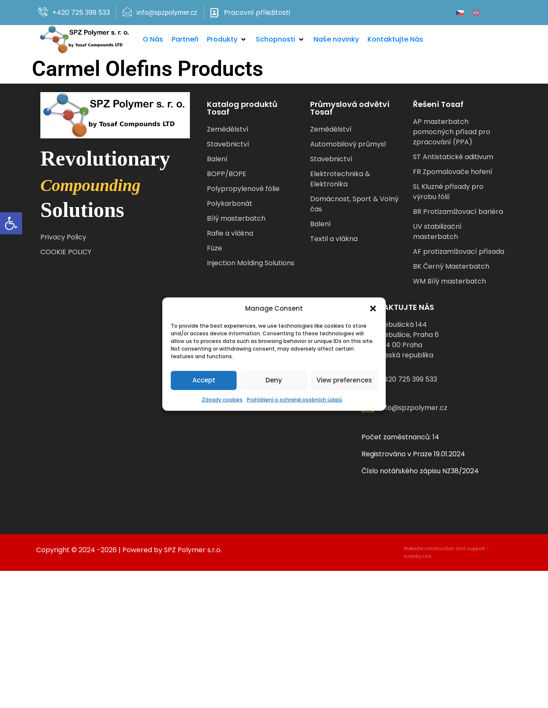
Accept (203, 380)
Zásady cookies (222, 399)
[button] (11, 223)
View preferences (344, 380)
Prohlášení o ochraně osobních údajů (294, 399)
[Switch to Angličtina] (476, 12)
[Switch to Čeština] (460, 12)
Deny (274, 380)
